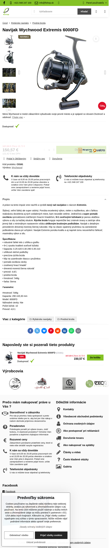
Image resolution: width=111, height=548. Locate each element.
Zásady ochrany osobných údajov (74, 542)
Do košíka (81, 138)
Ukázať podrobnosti (35, 542)
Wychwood (17, 167)
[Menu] (105, 11)
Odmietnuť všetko (19, 535)
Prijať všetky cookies (51, 535)
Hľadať (84, 11)
